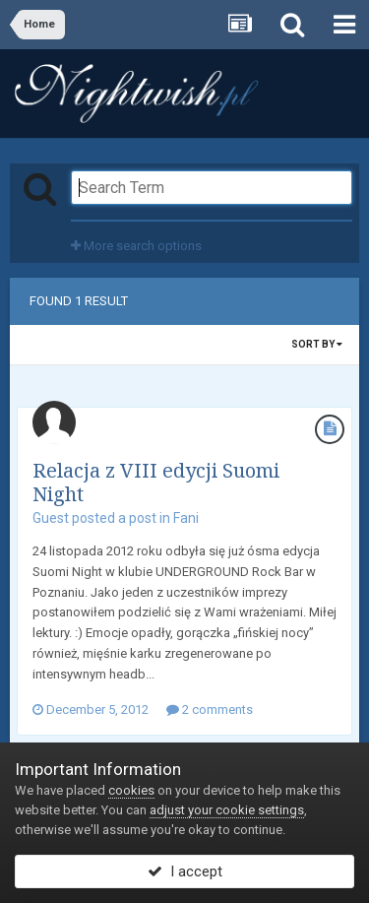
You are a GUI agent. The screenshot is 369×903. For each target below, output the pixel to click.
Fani (186, 518)
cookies (131, 790)
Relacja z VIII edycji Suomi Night (155, 482)
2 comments (209, 709)
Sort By (316, 344)
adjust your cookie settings (227, 810)
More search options (136, 245)
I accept (185, 871)
